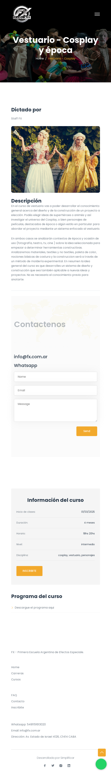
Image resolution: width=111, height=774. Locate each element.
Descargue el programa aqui (32, 608)
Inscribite (29, 571)
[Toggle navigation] (97, 14)
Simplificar (67, 758)
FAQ (14, 695)
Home (40, 58)
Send (86, 431)
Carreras (17, 673)
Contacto (17, 701)
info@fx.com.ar (31, 356)
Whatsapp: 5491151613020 (28, 724)
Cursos (16, 679)
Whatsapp (25, 365)
